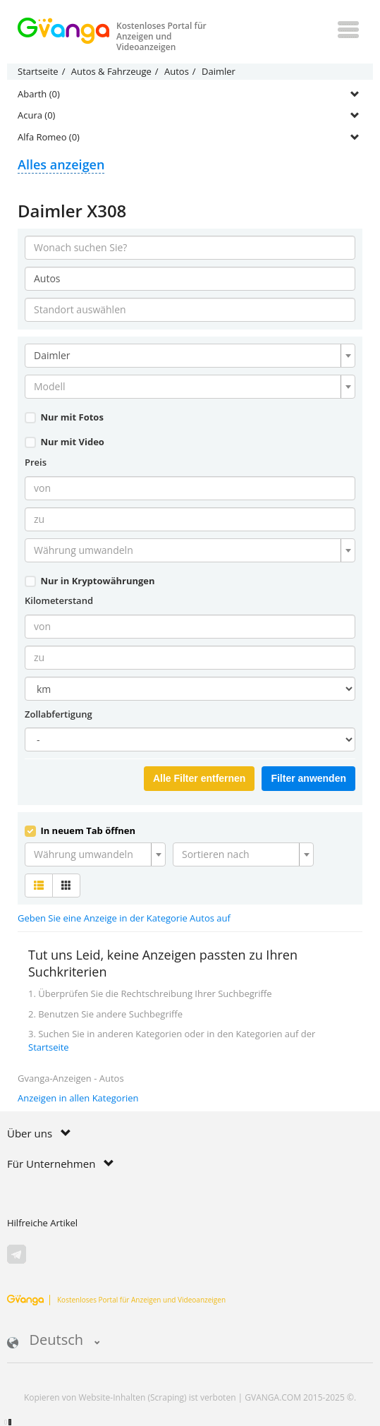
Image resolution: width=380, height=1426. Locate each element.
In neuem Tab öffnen (80, 830)
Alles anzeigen (61, 164)
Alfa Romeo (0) (49, 137)
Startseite (48, 1047)
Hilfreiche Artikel (42, 1222)
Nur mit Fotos (64, 417)
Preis (36, 462)
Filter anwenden (308, 778)
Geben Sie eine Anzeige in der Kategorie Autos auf (124, 918)
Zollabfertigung (58, 714)
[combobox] (190, 356)
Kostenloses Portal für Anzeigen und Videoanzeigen (116, 1300)
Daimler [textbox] (52, 355)
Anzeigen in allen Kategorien (78, 1098)
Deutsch (53, 1341)
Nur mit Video (64, 441)
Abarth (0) (39, 93)
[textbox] (186, 387)
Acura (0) (36, 115)
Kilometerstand (59, 600)
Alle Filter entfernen (199, 778)
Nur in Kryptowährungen (90, 580)
